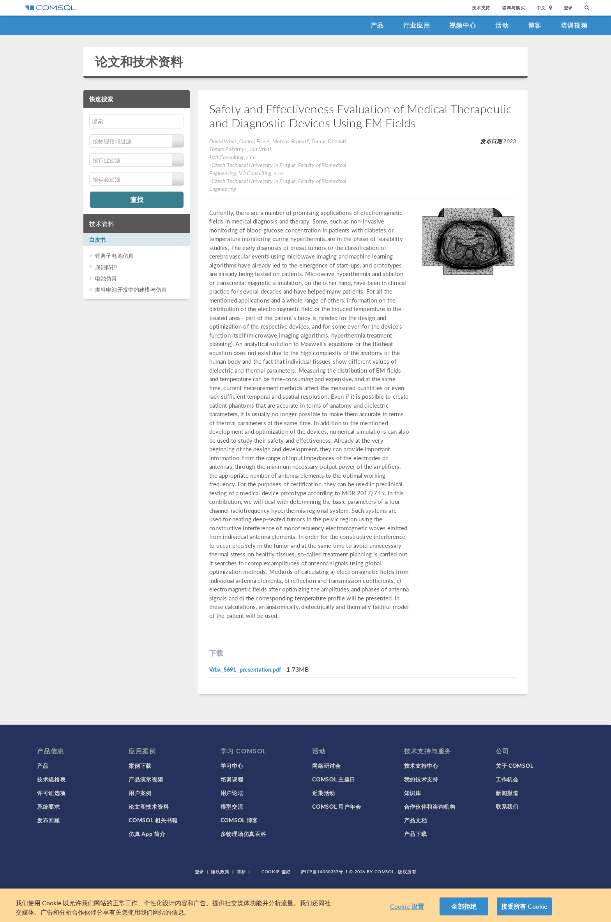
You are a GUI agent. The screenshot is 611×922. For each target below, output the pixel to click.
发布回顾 (48, 820)
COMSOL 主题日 (333, 779)
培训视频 (574, 25)
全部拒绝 (464, 906)
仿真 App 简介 (147, 834)
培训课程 (232, 779)
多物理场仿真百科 (244, 834)
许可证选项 (51, 793)
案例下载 (140, 765)
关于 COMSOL (514, 765)
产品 (377, 25)
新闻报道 (507, 793)
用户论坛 (232, 793)
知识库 (412, 793)
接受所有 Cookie (524, 906)
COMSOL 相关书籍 (153, 820)
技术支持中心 (421, 765)
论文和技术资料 (139, 61)
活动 (502, 25)
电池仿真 (106, 278)
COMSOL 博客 (239, 820)
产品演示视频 (146, 779)
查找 (136, 199)
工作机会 (507, 779)
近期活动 (323, 793)
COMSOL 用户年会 (336, 806)
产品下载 (415, 834)
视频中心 (462, 25)
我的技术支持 (421, 779)
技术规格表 (51, 779)
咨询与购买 (513, 8)
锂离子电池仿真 (114, 255)
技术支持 (481, 8)
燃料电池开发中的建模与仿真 (131, 289)
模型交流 (232, 806)
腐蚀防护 (106, 267)
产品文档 (415, 820)
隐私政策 (220, 871)
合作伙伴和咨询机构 (430, 806)
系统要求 (48, 806)
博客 (535, 25)
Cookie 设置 (407, 906)
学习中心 (232, 765)
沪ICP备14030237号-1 (324, 871)
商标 (241, 871)
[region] (305, 905)
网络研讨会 (326, 765)
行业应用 (416, 25)
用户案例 (140, 793)
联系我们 (507, 806)
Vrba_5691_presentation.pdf (245, 669)
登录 (568, 8)
